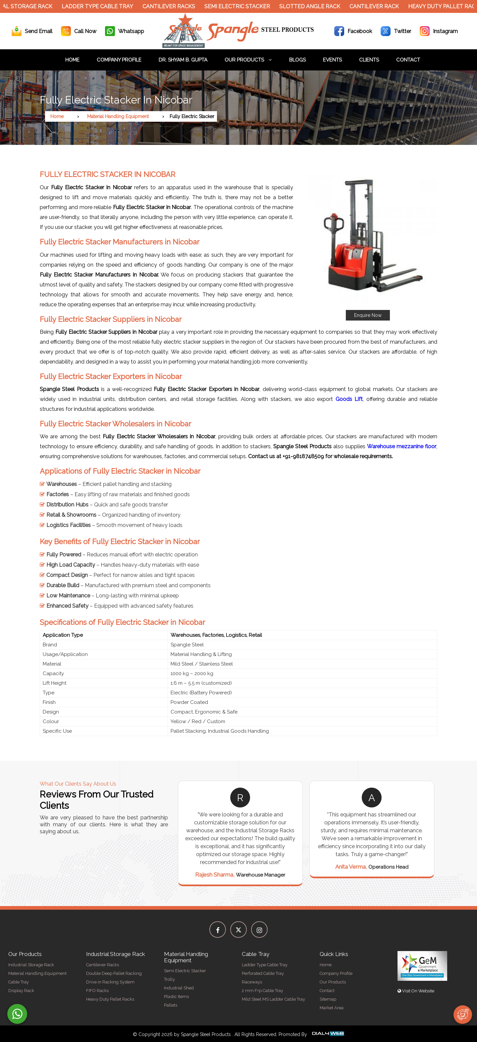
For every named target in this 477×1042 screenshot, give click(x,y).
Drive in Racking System (110, 981)
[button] (367, 243)
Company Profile (119, 60)
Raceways (252, 981)
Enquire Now (368, 315)
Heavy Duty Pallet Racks (110, 999)
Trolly (169, 979)
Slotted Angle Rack (313, 6)
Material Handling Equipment (118, 116)
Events (332, 60)
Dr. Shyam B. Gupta (183, 60)
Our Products (248, 60)
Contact (408, 60)
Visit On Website (416, 990)
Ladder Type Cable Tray (101, 6)
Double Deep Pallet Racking (114, 973)
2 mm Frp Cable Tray (262, 990)
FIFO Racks (97, 990)
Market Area (332, 1007)
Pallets (170, 1005)
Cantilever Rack (378, 6)
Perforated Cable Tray (263, 973)
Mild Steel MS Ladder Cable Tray (273, 999)
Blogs (297, 60)
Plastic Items (176, 996)
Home (72, 60)
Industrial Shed (179, 987)
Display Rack (21, 990)
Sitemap (328, 999)
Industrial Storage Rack (31, 964)
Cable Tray (18, 981)
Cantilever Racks (172, 6)
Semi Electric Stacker (241, 6)
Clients (369, 60)
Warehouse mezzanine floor (401, 446)
